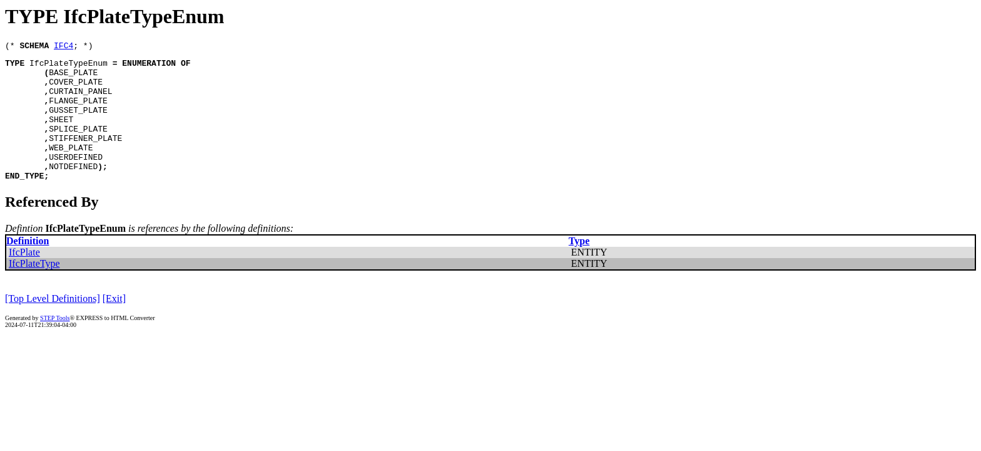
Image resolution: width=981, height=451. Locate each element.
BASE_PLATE (73, 77)
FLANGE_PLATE (78, 111)
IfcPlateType (34, 289)
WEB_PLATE (71, 168)
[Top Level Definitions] (52, 324)
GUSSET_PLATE (78, 122)
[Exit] (114, 324)
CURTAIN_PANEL (80, 100)
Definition (27, 267)
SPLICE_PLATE (78, 145)
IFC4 (63, 47)
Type (579, 267)
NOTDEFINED (73, 190)
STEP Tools (54, 344)
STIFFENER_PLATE (85, 156)
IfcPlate (24, 278)
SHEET (61, 134)
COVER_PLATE (76, 89)
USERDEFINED (76, 179)
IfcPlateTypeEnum (68, 66)
